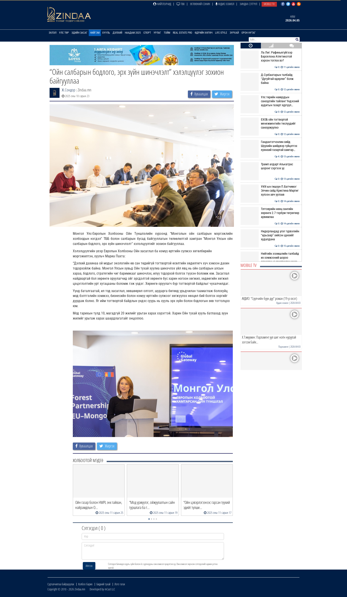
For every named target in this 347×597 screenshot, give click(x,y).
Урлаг (157, 32)
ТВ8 (181, 4)
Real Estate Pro (182, 32)
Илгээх (89, 566)
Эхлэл (52, 32)
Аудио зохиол (225, 4)
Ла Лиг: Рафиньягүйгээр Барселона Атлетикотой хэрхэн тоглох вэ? (270, 56)
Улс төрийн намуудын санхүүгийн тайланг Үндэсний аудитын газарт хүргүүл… (270, 101)
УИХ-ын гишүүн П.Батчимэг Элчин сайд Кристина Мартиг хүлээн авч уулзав (270, 191)
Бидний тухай (103, 584)
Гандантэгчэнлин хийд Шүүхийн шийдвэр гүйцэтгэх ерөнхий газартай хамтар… (270, 146)
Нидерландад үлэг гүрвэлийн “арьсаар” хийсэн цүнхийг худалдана (270, 235)
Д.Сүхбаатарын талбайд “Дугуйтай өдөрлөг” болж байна (270, 79)
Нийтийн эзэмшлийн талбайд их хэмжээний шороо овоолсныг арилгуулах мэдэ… (270, 258)
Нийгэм (95, 32)
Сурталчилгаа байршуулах (60, 584)
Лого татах (119, 584)
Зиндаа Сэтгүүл (248, 4)
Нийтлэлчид (162, 4)
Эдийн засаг (79, 32)
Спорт (147, 32)
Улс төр (64, 32)
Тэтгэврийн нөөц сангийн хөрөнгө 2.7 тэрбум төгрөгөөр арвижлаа (270, 213)
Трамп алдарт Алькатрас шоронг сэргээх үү (270, 166)
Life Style (221, 32)
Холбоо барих (85, 584)
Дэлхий (117, 32)
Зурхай (234, 32)
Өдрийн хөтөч (203, 32)
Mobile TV (269, 4)
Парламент (283, 347)
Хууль (106, 32)
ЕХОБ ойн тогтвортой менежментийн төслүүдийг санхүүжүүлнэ (270, 123)
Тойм (167, 32)
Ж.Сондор (68, 89)
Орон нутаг (248, 32)
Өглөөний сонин (200, 4)
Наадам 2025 (133, 32)
